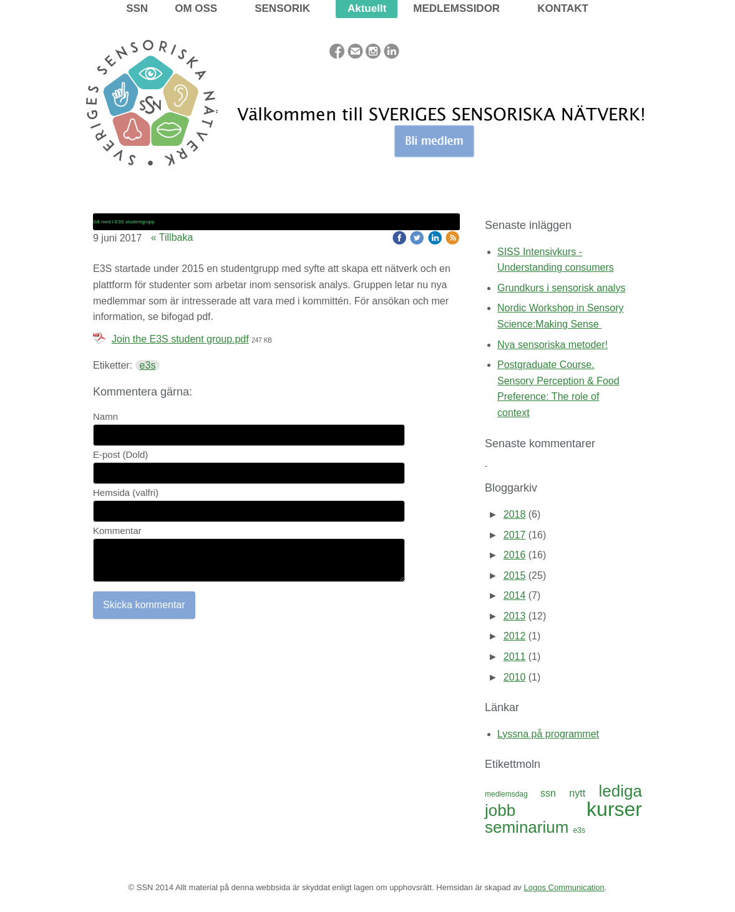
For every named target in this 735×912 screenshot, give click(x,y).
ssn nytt (569, 793)
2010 (515, 677)
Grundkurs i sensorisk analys (561, 288)
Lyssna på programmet (548, 734)
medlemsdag (512, 794)
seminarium (529, 827)
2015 (515, 575)
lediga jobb (563, 801)
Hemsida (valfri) (125, 492)
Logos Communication (563, 887)
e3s (148, 365)
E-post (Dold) (120, 454)
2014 (515, 595)
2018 (515, 514)
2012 (515, 636)
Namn (105, 416)
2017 (515, 535)
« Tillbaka (172, 237)
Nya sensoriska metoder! (552, 344)
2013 (515, 616)
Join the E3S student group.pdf (180, 339)
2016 (515, 555)
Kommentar (117, 530)
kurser (614, 809)
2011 (515, 656)
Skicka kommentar (144, 604)
